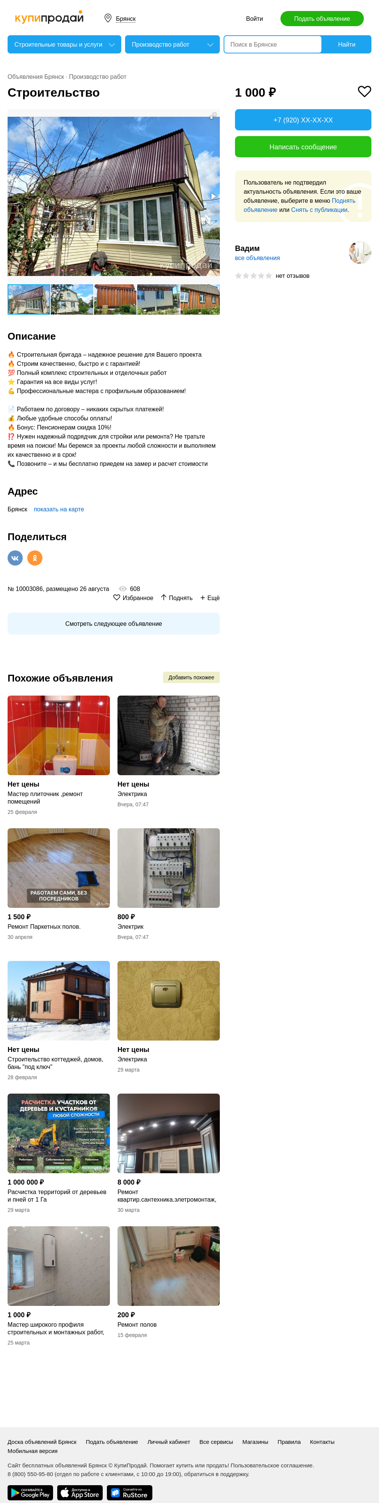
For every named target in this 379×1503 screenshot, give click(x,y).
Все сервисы (216, 1442)
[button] (213, 116)
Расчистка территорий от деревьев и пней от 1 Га (57, 1196)
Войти (254, 19)
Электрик (130, 926)
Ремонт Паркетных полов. (44, 926)
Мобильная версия (33, 1451)
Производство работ (98, 77)
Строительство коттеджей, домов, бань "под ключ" (55, 1063)
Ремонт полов (137, 1324)
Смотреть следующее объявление (113, 624)
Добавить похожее (191, 677)
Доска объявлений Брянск (42, 1442)
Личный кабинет (168, 1442)
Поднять (181, 598)
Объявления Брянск (36, 77)
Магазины (256, 1442)
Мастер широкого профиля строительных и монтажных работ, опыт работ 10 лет (56, 1328)
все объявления (257, 258)
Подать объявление (322, 19)
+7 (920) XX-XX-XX (303, 120)
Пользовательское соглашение (272, 1465)
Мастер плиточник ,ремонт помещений (45, 798)
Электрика (132, 794)
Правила (289, 1442)
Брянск (126, 19)
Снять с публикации (319, 210)
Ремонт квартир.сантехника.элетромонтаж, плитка (166, 1196)
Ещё (213, 598)
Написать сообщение (303, 147)
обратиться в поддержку (216, 1474)
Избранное (138, 598)
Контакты (322, 1442)
